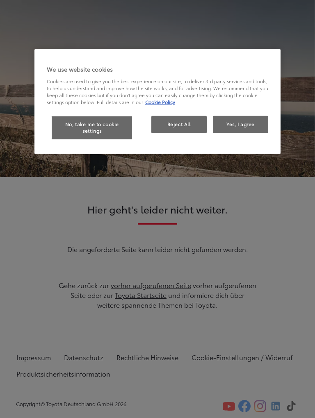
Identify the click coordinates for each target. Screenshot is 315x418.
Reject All (179, 124)
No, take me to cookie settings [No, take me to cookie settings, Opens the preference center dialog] (92, 127)
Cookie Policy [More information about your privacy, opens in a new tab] (160, 102)
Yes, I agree (240, 124)
